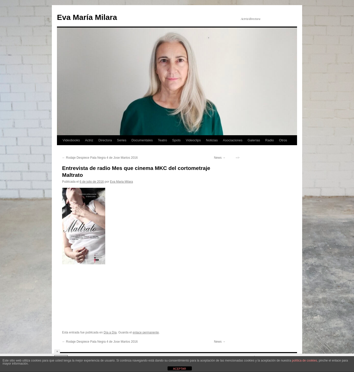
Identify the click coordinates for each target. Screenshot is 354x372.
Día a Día (110, 332)
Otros (283, 140)
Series (121, 140)
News (220, 157)
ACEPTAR (179, 368)
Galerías (253, 140)
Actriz (89, 140)
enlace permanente (146, 332)
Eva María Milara (87, 17)
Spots (176, 140)
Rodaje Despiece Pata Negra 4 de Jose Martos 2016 (100, 157)
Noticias (212, 140)
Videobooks (71, 140)
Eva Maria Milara (121, 181)
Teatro (162, 140)
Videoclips (193, 140)
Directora (105, 140)
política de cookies (304, 360)
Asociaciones (233, 140)
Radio (269, 140)
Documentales (142, 140)
